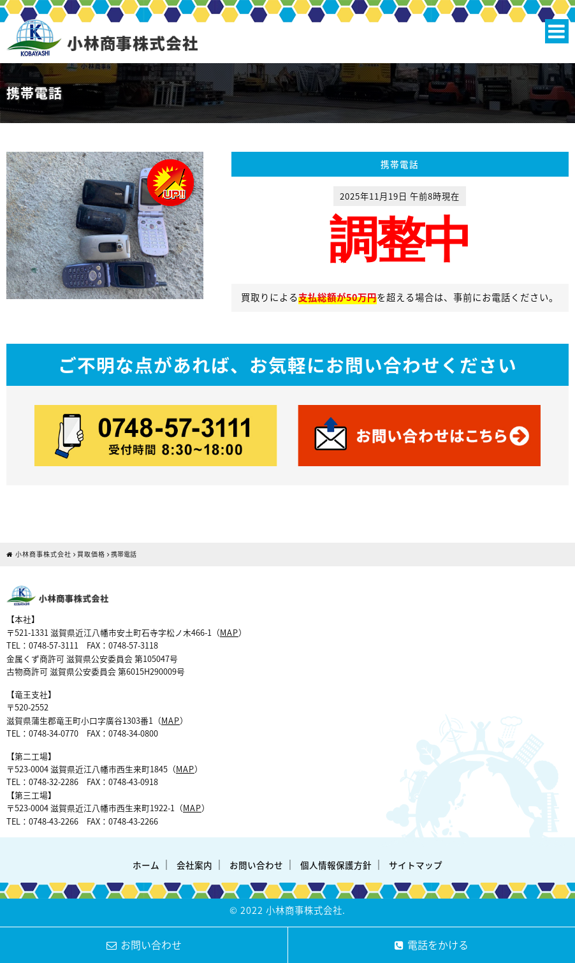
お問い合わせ (256, 864)
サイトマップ (415, 864)
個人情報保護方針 (336, 864)
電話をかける (432, 944)
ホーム (146, 864)
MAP (229, 632)
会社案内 (194, 864)
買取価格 (91, 554)
